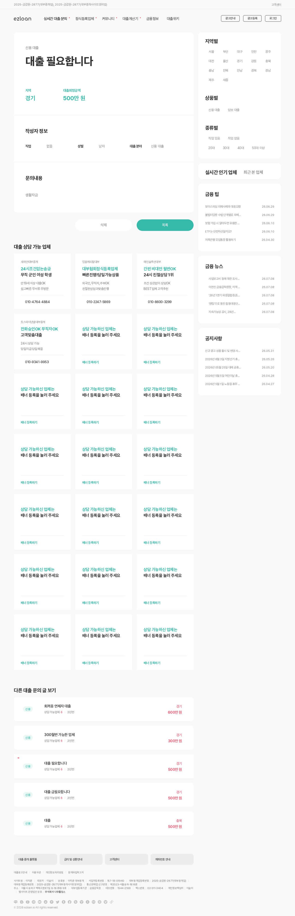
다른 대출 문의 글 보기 (35, 690)
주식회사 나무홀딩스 (153, 889)
